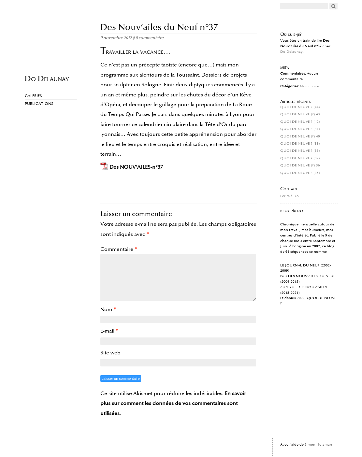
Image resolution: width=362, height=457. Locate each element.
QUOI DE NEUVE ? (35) (300, 173)
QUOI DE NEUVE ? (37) (300, 158)
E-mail (109, 331)
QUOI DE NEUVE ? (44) (300, 107)
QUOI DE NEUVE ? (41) (300, 129)
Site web (110, 353)
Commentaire (118, 249)
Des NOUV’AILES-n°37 (136, 167)
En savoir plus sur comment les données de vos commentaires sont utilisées (173, 403)
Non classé (309, 86)
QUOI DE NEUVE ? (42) (300, 122)
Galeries (33, 95)
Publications (39, 103)
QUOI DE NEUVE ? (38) (300, 151)
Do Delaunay (47, 78)
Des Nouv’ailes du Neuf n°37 (159, 27)
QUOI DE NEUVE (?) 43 (300, 114)
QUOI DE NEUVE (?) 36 (300, 165)
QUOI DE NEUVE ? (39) (300, 143)
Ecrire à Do (289, 196)
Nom (108, 309)
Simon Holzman (318, 444)
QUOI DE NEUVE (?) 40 (300, 136)
